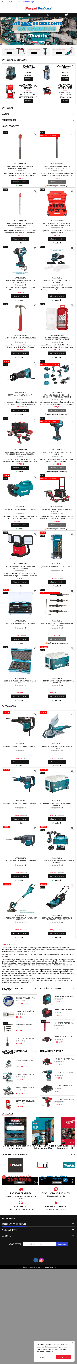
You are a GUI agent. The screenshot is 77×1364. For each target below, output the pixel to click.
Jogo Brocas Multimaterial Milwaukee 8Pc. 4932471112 (56, 339)
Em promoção (9, 706)
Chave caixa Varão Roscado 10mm (26, 1011)
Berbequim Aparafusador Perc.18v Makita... (64, 1072)
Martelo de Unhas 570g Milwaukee (20, 338)
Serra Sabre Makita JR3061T (20, 395)
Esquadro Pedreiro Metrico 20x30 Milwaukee (64, 1023)
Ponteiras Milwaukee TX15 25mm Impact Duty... (26, 1038)
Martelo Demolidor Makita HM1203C (20, 861)
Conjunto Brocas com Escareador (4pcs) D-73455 (57, 625)
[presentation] (42, 1250)
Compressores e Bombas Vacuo (64, 93)
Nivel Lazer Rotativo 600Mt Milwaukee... (64, 1036)
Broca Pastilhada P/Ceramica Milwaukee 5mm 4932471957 (20, 224)
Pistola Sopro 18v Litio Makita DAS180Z (57, 453)
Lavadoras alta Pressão (65, 67)
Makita (28, 72)
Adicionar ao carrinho (20, 182)
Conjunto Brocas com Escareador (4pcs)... (26, 1025)
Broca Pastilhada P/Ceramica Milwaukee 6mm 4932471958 (57, 167)
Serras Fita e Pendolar (28, 97)
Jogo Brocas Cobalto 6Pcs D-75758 (57, 566)
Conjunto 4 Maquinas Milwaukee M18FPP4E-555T (57, 510)
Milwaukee (28, 75)
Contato (4, 2)
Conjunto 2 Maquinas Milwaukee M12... (64, 1059)
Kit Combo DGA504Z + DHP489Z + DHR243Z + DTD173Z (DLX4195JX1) (57, 396)
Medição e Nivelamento (28, 67)
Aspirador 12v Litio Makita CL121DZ (20, 509)
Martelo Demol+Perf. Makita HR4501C (20, 746)
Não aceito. (43, 1357)
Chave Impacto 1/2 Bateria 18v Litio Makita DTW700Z (20, 282)
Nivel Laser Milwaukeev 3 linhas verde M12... (64, 1010)
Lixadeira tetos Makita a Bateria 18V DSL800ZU (20, 919)
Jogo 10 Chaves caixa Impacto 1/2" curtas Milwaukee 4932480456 (57, 224)
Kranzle (65, 75)
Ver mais (28, 79)
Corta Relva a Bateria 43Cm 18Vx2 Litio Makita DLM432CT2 (57, 919)
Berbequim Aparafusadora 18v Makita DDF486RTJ (57, 862)
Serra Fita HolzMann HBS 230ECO (26, 1101)
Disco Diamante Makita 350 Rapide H (26, 998)
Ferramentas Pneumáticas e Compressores (65, 86)
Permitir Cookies (63, 1357)
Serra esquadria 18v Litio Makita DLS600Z (26, 1074)
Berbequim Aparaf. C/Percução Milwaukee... (64, 1099)
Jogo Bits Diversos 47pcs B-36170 (20, 624)
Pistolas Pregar (65, 97)
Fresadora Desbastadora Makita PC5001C (57, 747)
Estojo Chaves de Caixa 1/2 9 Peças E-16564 (20, 682)
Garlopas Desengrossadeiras (28, 93)
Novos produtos (10, 126)
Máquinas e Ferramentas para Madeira (28, 86)
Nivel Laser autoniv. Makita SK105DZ (64, 996)
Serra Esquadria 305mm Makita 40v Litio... (26, 1088)
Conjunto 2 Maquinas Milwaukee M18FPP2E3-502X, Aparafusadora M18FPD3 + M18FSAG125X (20, 454)
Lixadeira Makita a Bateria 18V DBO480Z (57, 282)
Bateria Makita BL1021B (64, 1086)
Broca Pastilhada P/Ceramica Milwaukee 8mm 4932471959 (20, 167)
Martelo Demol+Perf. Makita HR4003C (20, 803)
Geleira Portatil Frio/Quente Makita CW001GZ (57, 682)
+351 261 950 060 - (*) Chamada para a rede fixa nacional (37, 2)
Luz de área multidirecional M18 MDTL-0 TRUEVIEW (20, 567)
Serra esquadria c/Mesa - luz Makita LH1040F (26, 1061)
